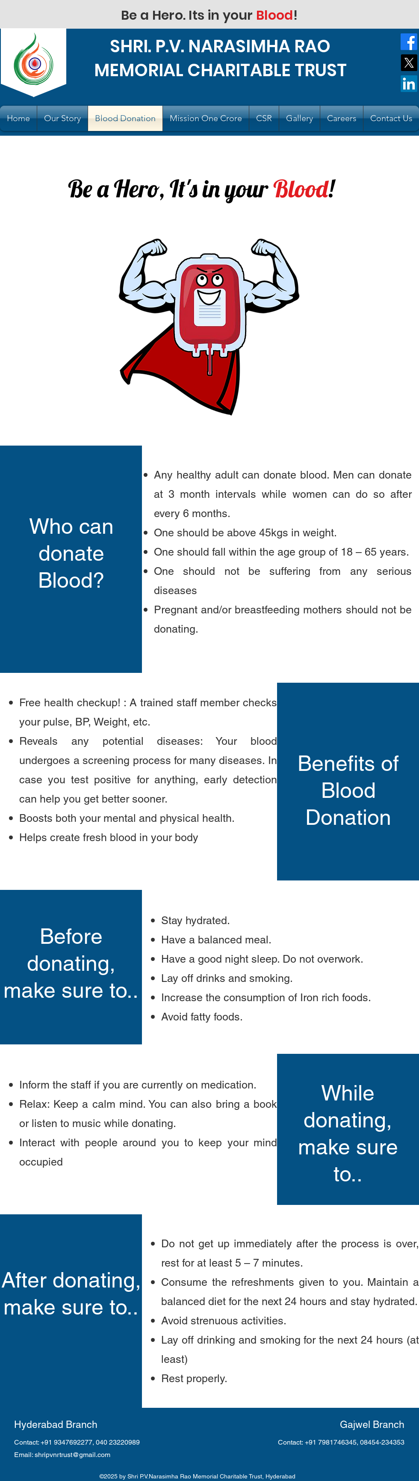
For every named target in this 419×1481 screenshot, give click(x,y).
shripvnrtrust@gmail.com (72, 1455)
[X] (409, 62)
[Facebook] (409, 41)
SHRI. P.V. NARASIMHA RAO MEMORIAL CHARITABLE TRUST (220, 58)
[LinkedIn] (409, 83)
